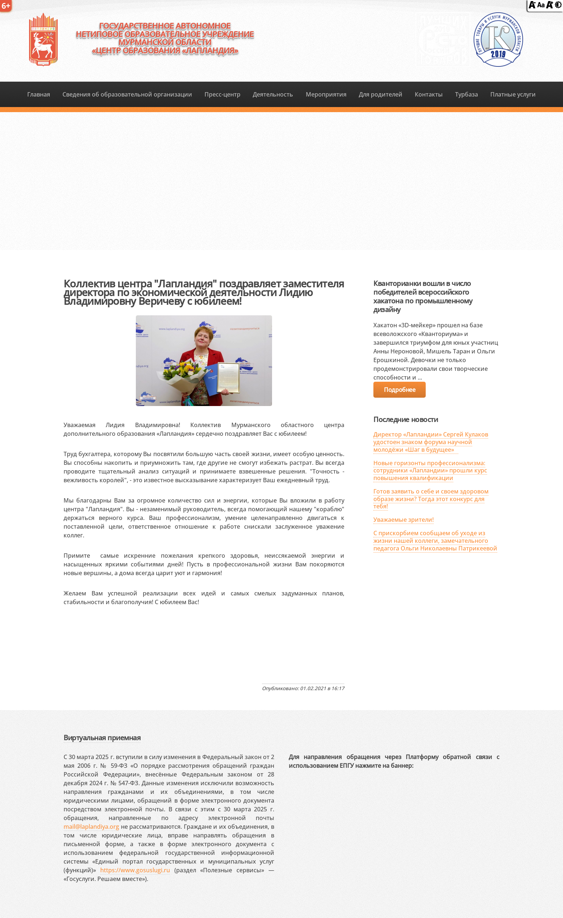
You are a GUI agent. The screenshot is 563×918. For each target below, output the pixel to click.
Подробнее (399, 390)
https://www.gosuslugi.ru (135, 870)
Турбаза (466, 94)
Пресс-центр (222, 94)
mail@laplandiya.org (91, 827)
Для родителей (380, 94)
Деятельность (273, 94)
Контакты (429, 94)
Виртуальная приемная (102, 737)
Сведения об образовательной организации (127, 94)
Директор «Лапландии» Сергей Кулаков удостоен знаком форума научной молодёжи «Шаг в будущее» (430, 442)
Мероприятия (326, 94)
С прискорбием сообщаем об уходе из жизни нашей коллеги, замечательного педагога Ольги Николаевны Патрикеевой (435, 540)
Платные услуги (513, 94)
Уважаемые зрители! (403, 520)
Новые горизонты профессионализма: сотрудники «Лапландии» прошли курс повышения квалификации (430, 470)
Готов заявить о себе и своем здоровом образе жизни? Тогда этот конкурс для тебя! (431, 499)
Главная (38, 94)
